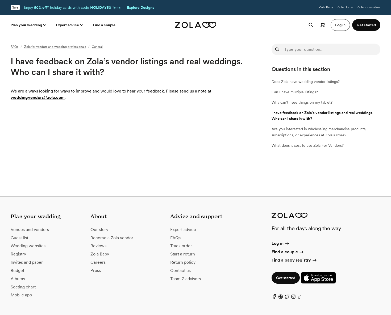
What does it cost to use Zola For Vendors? (308, 145)
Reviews (98, 245)
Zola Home (345, 7)
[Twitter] (287, 297)
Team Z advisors (185, 278)
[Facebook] (274, 297)
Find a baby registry (294, 260)
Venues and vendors (30, 229)
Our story (99, 229)
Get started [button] (366, 25)
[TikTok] (299, 297)
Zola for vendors (368, 7)
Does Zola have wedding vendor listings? (306, 81)
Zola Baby (326, 7)
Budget (17, 270)
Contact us (180, 270)
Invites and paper (27, 262)
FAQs (14, 47)
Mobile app (21, 294)
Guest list (19, 237)
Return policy (183, 262)
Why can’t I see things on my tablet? (302, 102)
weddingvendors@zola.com (38, 97)
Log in (281, 243)
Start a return (182, 254)
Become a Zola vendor (111, 237)
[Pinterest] (280, 297)
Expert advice (70, 25)
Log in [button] (340, 25)
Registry (18, 254)
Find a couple (104, 25)
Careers (98, 262)
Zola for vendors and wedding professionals (55, 47)
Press (95, 270)
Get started (285, 278)
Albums (18, 278)
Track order (181, 245)
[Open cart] (322, 25)
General (97, 47)
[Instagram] (293, 297)
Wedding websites (28, 245)
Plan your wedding (29, 25)
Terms (116, 7)
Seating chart (23, 286)
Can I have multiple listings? (295, 92)
